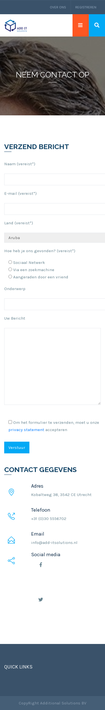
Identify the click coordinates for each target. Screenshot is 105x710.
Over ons (58, 7)
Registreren (85, 7)
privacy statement (26, 429)
